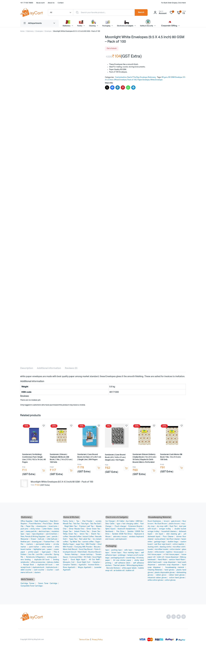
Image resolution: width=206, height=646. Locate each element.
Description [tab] (26, 368)
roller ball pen (52, 539)
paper (49, 549)
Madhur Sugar (68, 544)
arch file (39, 554)
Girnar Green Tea (93, 529)
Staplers (24, 524)
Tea (77, 521)
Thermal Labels (119, 565)
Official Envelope (120, 80)
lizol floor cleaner (173, 539)
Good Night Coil (83, 562)
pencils (55, 536)
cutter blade (47, 529)
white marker (47, 547)
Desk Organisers (41, 521)
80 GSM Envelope (175, 77)
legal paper (46, 552)
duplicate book (38, 567)
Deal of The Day (133, 77)
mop (183, 524)
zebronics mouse (120, 536)
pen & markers (52, 534)
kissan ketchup (87, 554)
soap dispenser (169, 562)
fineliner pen (25, 542)
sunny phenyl (160, 539)
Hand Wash (162, 559)
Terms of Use (84, 639)
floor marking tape (130, 553)
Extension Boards (135, 526)
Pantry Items (68, 521)
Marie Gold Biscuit (70, 549)
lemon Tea (84, 534)
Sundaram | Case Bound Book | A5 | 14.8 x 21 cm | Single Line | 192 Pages (115, 457)
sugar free (80, 544)
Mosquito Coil (68, 562)
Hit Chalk (87, 557)
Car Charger (110, 521)
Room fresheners (155, 521)
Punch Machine (35, 524)
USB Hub (139, 521)
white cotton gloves (155, 580)
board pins (53, 526)
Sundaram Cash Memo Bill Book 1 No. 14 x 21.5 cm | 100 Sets (171, 457)
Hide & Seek (82, 552)
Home (22, 31)
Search (141, 12)
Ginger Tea (67, 531)
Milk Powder (91, 544)
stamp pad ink (31, 531)
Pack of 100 (132, 80)
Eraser (33, 539)
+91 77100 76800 (26, 3)
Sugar (97, 542)
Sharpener (25, 539)
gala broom (175, 521)
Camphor (96, 562)
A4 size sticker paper (122, 560)
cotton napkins (178, 544)
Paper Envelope (143, 80)
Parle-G (97, 549)
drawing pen (37, 542)
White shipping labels (135, 565)
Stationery (30, 31)
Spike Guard (110, 529)
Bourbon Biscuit (94, 552)
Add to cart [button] (43, 471)
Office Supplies (26, 521)
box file (32, 554)
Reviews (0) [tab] (71, 368)
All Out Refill (94, 559)
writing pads (52, 557)
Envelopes (39, 31)
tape (28, 534)
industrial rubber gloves (157, 578)
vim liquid (159, 534)
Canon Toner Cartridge (47, 583)
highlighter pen (40, 549)
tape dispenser (38, 534)
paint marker (34, 547)
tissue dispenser (171, 557)
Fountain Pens (49, 542)
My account (40, 3)
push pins (25, 529)
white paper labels (129, 568)
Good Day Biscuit (85, 549)
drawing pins (41, 526)
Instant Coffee (88, 536)
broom (166, 521)
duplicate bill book (42, 559)
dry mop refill (162, 526)
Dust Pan (173, 526)
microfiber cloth (179, 547)
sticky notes (35, 529)
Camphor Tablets (69, 565)
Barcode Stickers (113, 568)
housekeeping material (174, 567)
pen (48, 536)
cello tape (128, 550)
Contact (60, 3)
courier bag (130, 558)
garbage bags (159, 542)
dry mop (151, 526)
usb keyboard (120, 539)
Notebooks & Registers (35, 557)
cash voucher (39, 570)
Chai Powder (87, 521)
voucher (50, 570)
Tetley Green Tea (70, 534)
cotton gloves (170, 580)
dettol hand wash (154, 562)
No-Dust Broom (161, 524)
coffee (65, 536)
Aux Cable (130, 521)
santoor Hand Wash (177, 559)
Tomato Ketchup (71, 554)
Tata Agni (84, 524)
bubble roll (130, 570)
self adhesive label (122, 563)
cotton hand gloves (177, 578)
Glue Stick (54, 521)
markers (30, 544)
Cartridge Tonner (27, 583)
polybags (121, 555)
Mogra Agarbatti (84, 567)
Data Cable (109, 524)
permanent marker (43, 544)
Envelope (48, 31)
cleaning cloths (165, 547)
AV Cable (120, 521)
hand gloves (169, 570)
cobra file (48, 554)
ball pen (41, 539)
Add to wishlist (44, 426)
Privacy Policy (97, 639)
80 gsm (165, 77)
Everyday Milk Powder (83, 547)
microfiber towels (161, 549)
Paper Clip (30, 526)
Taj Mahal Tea (75, 542)
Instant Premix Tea (81, 531)
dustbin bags (173, 542)
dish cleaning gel (173, 534)
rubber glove (161, 575)
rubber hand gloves (176, 575)
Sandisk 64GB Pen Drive (122, 534)
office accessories (38, 562)
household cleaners (169, 531)
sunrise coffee (87, 542)
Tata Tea (76, 524)
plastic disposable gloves (165, 572)
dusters (37, 572)
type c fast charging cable (127, 524)
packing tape (116, 550)
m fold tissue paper (171, 554)
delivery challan (53, 562)
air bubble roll (119, 570)
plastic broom (174, 524)
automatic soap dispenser (168, 565)
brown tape (116, 553)
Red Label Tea (84, 539)
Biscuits (97, 547)
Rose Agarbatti (69, 567)
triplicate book (52, 567)
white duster (159, 552)
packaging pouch (117, 558)
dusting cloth (153, 547)
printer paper (33, 552)
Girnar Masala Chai (76, 529)
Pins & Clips (47, 524)
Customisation (121, 77)
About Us (51, 3)
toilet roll (160, 557)
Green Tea (96, 531)
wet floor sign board (162, 544)
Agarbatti (82, 565)
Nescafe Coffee (75, 536)
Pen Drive (120, 531)
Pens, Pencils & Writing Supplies (33, 536)
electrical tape (44, 531)
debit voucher (26, 570)
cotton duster (175, 549)
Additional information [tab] (49, 368)
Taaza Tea (73, 539)
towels (150, 549)
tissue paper (178, 552)
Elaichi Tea (95, 534)
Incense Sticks (94, 565)
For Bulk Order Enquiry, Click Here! (173, 3)
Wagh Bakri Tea (70, 526)
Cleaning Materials (155, 570)
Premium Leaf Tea (86, 526)
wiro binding (26, 559)
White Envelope (156, 80)
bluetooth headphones (126, 529)
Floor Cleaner (168, 536)
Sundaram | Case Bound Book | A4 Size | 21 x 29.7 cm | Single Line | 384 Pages (89, 457)
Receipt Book (29, 565)
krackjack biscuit (69, 552)
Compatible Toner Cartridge (31, 586)
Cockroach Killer (75, 557)
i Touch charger (120, 526)
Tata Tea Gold (95, 524)
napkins (169, 552)
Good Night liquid (78, 559)
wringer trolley (165, 529)
